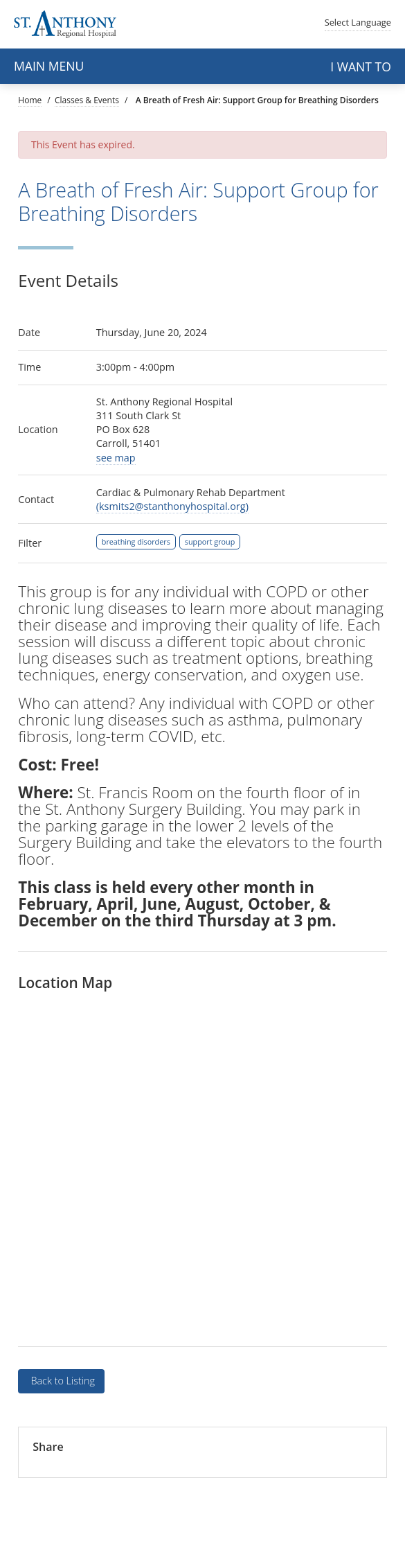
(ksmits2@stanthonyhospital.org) (172, 506)
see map (116, 457)
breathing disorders (136, 541)
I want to (360, 66)
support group (210, 541)
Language (358, 22)
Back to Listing (61, 1380)
